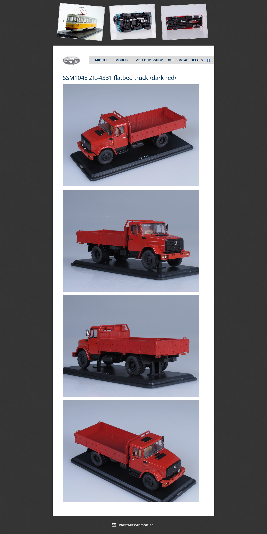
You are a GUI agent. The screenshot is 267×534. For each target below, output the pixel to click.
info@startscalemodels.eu (137, 525)
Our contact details (185, 60)
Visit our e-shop (149, 60)
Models (123, 60)
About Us (102, 60)
